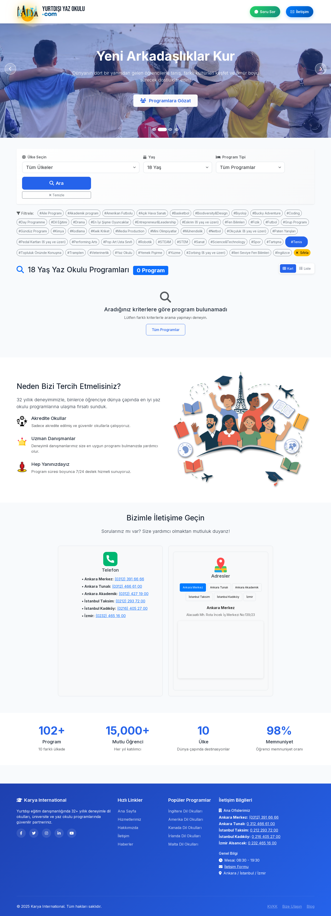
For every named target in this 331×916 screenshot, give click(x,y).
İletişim (300, 11)
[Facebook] (21, 833)
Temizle (56, 195)
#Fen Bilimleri (235, 222)
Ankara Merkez (193, 587)
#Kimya (58, 231)
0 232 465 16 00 (262, 843)
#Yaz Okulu (123, 253)
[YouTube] (71, 833)
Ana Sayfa (127, 811)
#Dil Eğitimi (59, 222)
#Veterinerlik (99, 253)
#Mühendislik (193, 231)
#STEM (182, 242)
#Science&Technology (228, 242)
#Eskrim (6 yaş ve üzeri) (200, 222)
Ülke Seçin (34, 157)
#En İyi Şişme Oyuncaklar (110, 222)
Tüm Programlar (166, 329)
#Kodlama (77, 231)
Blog (310, 906)
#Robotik (145, 242)
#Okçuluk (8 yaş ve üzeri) (246, 231)
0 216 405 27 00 (266, 836)
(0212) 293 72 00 (130, 601)
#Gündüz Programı (33, 231)
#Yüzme (174, 253)
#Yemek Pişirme (150, 253)
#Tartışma (274, 242)
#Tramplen (75, 253)
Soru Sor (265, 11)
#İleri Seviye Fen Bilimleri (250, 253)
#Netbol (215, 231)
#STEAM (164, 242)
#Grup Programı (295, 222)
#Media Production (129, 231)
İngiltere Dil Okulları (185, 811)
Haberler (125, 844)
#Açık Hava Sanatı (152, 213)
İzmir (249, 596)
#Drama (79, 222)
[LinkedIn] (59, 833)
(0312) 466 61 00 (127, 586)
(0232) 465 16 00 (111, 615)
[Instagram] (46, 833)
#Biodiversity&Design (211, 213)
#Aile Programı (51, 213)
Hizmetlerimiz (129, 819)
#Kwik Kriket (100, 231)
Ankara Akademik (247, 587)
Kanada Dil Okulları (185, 827)
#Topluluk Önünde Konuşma (40, 253)
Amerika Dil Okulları (185, 819)
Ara (56, 183)
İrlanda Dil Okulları (184, 836)
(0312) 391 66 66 (129, 579)
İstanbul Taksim (199, 596)
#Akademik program (83, 213)
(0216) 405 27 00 (132, 608)
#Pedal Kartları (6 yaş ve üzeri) (42, 242)
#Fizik (255, 222)
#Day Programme (32, 222)
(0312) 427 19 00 (133, 593)
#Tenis (296, 242)
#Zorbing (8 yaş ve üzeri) (205, 253)
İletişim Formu (236, 866)
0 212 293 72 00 (264, 830)
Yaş (149, 157)
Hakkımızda (128, 827)
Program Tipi (230, 157)
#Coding (293, 213)
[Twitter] (33, 833)
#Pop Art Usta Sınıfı (117, 242)
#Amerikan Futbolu (118, 213)
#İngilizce (282, 253)
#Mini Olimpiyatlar (163, 231)
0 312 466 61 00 (261, 823)
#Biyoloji (240, 213)
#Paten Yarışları (284, 231)
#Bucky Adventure (266, 213)
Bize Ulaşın (292, 906)
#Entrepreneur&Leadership (155, 222)
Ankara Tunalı (219, 587)
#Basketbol (180, 213)
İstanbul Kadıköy (228, 596)
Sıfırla (302, 253)
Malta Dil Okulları (183, 844)
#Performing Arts (84, 242)
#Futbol (271, 222)
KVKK (272, 906)
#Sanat (199, 242)
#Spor (256, 242)
